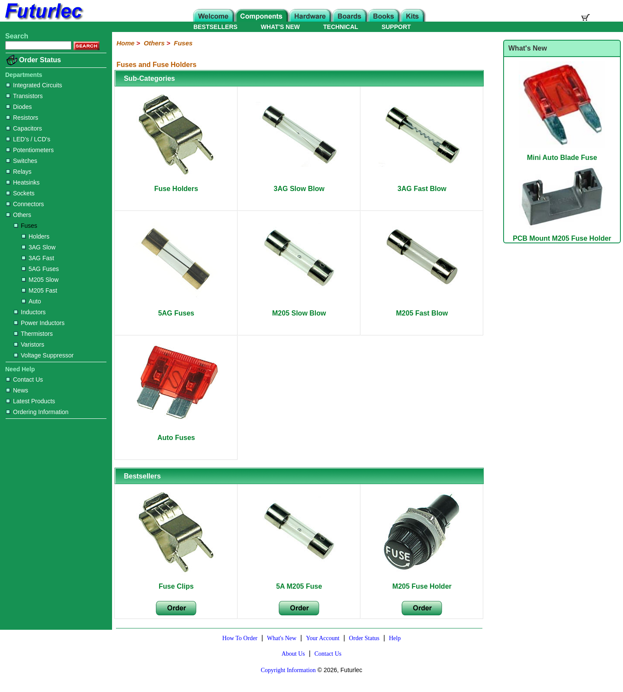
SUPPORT (396, 26)
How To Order (239, 638)
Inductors (30, 312)
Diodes (19, 106)
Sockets (20, 193)
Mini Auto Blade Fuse (562, 153)
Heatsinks (22, 182)
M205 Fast (39, 290)
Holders (35, 236)
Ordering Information (37, 411)
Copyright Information (288, 670)
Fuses (25, 225)
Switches (21, 160)
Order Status (40, 60)
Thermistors (33, 333)
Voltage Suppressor (44, 355)
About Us (293, 654)
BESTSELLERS (215, 26)
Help (395, 638)
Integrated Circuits (34, 85)
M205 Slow (40, 279)
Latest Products (30, 401)
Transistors (24, 95)
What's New (281, 638)
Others (18, 214)
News (17, 390)
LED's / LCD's (28, 139)
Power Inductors (39, 322)
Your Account (323, 638)
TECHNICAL (340, 26)
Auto (31, 301)
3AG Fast (38, 258)
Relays (19, 171)
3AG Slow (38, 247)
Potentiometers (30, 150)
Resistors (22, 117)
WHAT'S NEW (280, 26)
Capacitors (24, 128)
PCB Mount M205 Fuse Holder (562, 234)
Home (125, 43)
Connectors (25, 204)
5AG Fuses (40, 268)
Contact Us (24, 379)
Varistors (29, 344)
